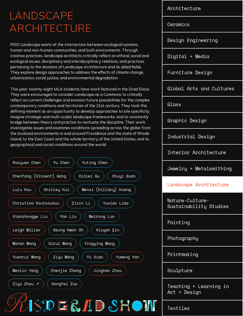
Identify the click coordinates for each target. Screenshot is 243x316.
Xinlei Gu (89, 176)
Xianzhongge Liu (30, 217)
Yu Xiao (96, 258)
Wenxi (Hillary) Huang (107, 190)
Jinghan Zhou (109, 272)
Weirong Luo (103, 217)
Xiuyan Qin (108, 231)
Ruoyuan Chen (27, 163)
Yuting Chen (96, 163)
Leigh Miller (27, 231)
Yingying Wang (100, 245)
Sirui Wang (60, 245)
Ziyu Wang (64, 258)
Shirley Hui (57, 190)
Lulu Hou (22, 190)
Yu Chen (62, 163)
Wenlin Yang (25, 272)
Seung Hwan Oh (69, 231)
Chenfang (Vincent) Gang (39, 176)
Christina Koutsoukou (36, 204)
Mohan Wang (24, 245)
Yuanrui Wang (27, 258)
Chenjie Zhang (66, 272)
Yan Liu (69, 217)
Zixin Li (81, 204)
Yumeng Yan (128, 258)
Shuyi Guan (125, 176)
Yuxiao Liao (117, 204)
